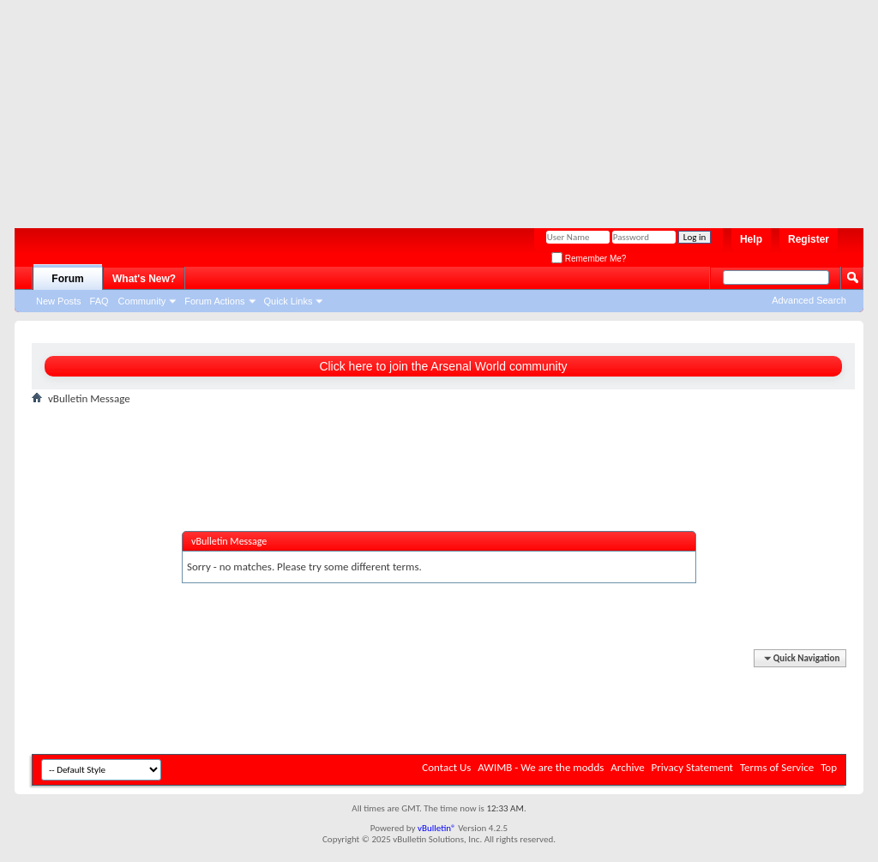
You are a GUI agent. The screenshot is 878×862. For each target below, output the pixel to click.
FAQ (99, 301)
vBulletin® (437, 828)
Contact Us (446, 767)
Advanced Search (809, 300)
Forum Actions (214, 301)
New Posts (58, 301)
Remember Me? (588, 258)
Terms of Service (777, 767)
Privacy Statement (692, 767)
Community (142, 301)
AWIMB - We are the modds (541, 767)
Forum (67, 279)
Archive (627, 767)
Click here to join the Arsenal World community (443, 366)
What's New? (144, 279)
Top (829, 767)
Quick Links (288, 301)
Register (808, 239)
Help (751, 239)
